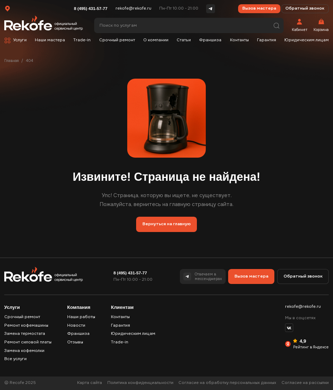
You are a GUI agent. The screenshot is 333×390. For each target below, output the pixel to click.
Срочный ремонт (117, 40)
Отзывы (75, 342)
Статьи (184, 40)
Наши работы (81, 317)
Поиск (276, 25)
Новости (76, 325)
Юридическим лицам (306, 40)
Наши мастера (50, 40)
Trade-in (82, 40)
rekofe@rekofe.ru (133, 8)
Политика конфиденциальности (140, 382)
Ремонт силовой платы (28, 342)
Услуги (20, 40)
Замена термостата (24, 333)
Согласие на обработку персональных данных (227, 382)
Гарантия (266, 40)
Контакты (239, 40)
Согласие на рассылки (305, 382)
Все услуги (15, 359)
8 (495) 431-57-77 (90, 8)
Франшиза (210, 40)
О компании (155, 40)
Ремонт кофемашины (26, 325)
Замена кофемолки (24, 350)
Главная (11, 60)
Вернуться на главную (167, 224)
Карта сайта (89, 382)
